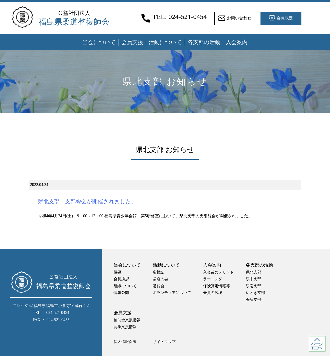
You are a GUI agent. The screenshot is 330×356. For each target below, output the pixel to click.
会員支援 (132, 42)
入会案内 (236, 42)
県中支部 (253, 279)
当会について (99, 42)
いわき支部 (255, 293)
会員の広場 (212, 293)
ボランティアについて (172, 293)
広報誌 (158, 272)
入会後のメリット (218, 272)
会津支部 (253, 300)
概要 (117, 272)
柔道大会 (160, 279)
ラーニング (212, 279)
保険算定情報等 (216, 286)
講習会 (158, 286)
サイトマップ (164, 342)
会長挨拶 (121, 279)
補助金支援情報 (127, 320)
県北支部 (253, 272)
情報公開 (121, 293)
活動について (165, 42)
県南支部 (253, 286)
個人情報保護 (125, 342)
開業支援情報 (125, 327)
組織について (125, 286)
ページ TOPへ (317, 346)
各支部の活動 (204, 42)
